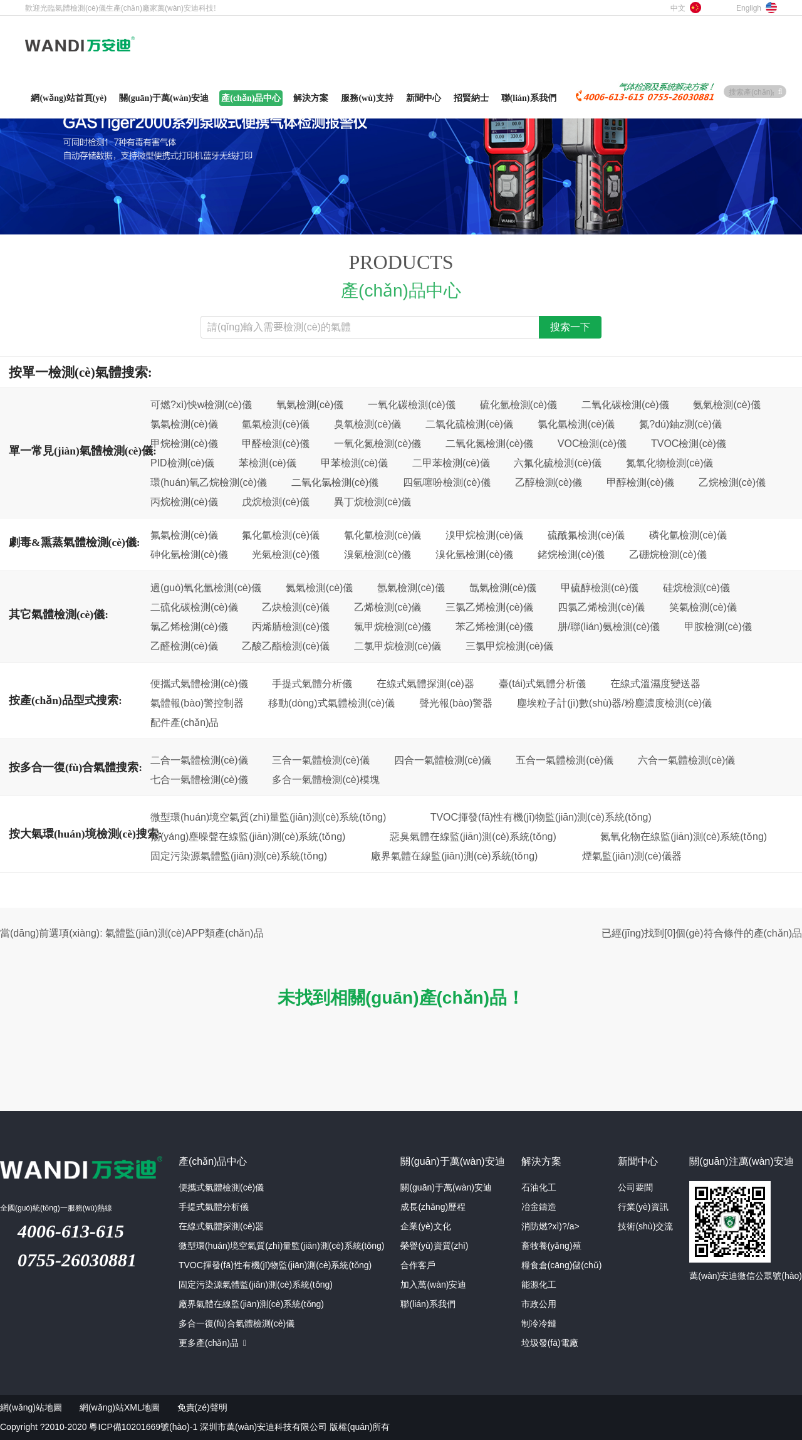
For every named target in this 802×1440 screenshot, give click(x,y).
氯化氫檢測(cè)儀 (576, 424)
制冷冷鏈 (538, 1323)
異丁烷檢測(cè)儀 (373, 502)
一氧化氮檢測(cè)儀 (378, 443)
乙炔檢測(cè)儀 (296, 607)
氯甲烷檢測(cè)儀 (393, 626)
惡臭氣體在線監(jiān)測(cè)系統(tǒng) (473, 836)
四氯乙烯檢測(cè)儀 (601, 607)
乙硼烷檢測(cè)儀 (668, 554)
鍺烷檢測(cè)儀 (571, 554)
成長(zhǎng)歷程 (433, 1206)
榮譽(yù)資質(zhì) (434, 1245)
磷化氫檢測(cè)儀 (688, 535)
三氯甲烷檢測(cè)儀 (509, 646)
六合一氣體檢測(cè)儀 (687, 760)
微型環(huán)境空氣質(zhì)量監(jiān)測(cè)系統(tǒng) (268, 817)
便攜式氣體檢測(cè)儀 (199, 683)
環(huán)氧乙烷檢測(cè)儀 (208, 482)
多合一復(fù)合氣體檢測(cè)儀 (236, 1323)
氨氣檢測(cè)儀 (727, 404)
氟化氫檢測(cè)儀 (281, 535)
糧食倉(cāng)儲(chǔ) (561, 1265)
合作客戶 (417, 1265)
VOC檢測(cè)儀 (592, 443)
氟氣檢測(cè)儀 (184, 535)
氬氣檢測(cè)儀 (411, 587)
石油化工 (538, 1187)
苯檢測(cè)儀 (267, 463)
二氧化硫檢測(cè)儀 (469, 424)
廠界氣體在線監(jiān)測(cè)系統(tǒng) (454, 856)
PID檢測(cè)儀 (182, 463)
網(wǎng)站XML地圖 (120, 1407)
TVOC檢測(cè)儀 (688, 443)
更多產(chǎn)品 (212, 1342)
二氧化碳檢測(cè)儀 (625, 404)
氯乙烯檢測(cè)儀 (189, 626)
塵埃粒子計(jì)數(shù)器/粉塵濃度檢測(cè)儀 (614, 703)
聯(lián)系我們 (427, 1304)
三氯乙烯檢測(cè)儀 (489, 607)
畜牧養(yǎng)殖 (551, 1245)
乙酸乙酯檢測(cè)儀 (286, 646)
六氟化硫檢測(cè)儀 (558, 463)
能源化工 (538, 1284)
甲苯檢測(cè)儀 (354, 463)
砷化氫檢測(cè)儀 (189, 554)
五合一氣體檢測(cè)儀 (564, 760)
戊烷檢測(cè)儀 (276, 502)
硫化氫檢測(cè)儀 (519, 404)
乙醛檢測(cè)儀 (184, 646)
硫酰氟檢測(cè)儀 (586, 535)
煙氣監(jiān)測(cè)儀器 (632, 856)
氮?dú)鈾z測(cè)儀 (680, 424)
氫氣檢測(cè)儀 (276, 424)
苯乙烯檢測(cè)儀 (494, 626)
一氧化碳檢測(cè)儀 (412, 404)
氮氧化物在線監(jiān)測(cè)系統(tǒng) (683, 836)
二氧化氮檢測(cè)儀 (489, 443)
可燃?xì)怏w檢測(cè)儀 (201, 404)
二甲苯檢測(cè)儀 (451, 463)
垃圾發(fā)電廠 (549, 1342)
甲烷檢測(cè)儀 (184, 443)
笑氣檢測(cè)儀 (703, 607)
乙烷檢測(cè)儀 (732, 482)
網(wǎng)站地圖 (31, 1407)
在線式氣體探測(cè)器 (425, 683)
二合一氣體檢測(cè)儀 (199, 760)
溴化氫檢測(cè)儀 (474, 554)
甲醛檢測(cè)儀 (276, 443)
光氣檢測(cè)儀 (286, 554)
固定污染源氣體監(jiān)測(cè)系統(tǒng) (238, 856)
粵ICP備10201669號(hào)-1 (143, 1426)
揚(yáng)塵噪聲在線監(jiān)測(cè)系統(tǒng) (247, 836)
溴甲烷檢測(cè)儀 (484, 535)
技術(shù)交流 (645, 1226)
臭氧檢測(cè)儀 (368, 424)
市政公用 (538, 1304)
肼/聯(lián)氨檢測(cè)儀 (609, 626)
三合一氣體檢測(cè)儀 (321, 760)
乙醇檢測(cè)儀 (549, 482)
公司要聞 (635, 1187)
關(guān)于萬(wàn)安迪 (445, 1187)
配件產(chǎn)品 (184, 722)
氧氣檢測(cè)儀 (310, 404)
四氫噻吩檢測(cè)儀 (447, 482)
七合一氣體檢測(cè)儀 (199, 779)
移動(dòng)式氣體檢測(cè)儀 (331, 703)
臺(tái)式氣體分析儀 (542, 683)
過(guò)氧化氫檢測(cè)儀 (205, 587)
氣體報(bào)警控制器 (197, 703)
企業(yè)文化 (425, 1226)
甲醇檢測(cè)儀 (640, 482)
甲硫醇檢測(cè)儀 (599, 587)
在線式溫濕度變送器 (655, 683)
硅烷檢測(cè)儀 (697, 587)
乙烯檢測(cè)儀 (388, 607)
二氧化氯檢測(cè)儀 (335, 482)
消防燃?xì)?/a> (550, 1226)
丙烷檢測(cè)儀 (184, 502)
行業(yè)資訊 (643, 1206)
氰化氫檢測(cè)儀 (383, 535)
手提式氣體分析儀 (312, 683)
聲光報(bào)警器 (455, 703)
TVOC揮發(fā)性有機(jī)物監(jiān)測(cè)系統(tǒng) (541, 817)
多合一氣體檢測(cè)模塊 (326, 779)
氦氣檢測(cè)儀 (319, 587)
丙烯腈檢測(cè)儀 (291, 626)
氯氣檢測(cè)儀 (184, 424)
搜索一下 (570, 327)
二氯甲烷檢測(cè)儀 (398, 646)
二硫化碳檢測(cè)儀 (194, 607)
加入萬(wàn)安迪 (433, 1284)
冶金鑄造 (538, 1206)
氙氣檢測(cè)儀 (503, 587)
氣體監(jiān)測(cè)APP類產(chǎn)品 (184, 933)
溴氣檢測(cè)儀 (378, 554)
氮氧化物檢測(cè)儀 (670, 463)
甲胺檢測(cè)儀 (718, 626)
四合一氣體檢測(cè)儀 (443, 760)
